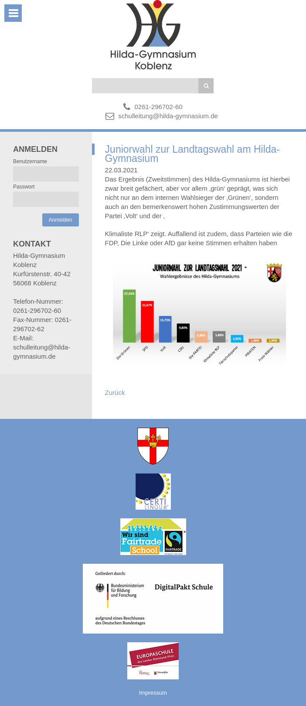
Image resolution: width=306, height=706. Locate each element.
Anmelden (60, 220)
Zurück (115, 392)
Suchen (206, 85)
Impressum (153, 692)
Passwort (23, 187)
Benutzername (30, 161)
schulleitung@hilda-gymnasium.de (168, 116)
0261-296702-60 (159, 106)
